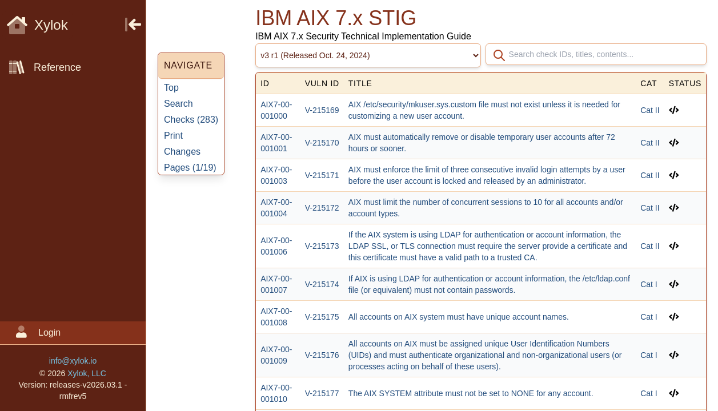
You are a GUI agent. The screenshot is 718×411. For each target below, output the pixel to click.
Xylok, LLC (86, 373)
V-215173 (322, 246)
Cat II (649, 110)
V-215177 (322, 393)
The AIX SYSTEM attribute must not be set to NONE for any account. (470, 393)
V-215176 (322, 355)
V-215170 (322, 142)
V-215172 (322, 207)
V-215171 (322, 175)
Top (171, 87)
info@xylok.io (73, 360)
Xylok (37, 25)
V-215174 (322, 284)
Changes (182, 151)
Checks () (191, 119)
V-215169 (322, 110)
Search (178, 103)
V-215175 (322, 316)
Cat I (648, 284)
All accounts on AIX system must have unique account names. (458, 316)
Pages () (190, 167)
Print (173, 135)
